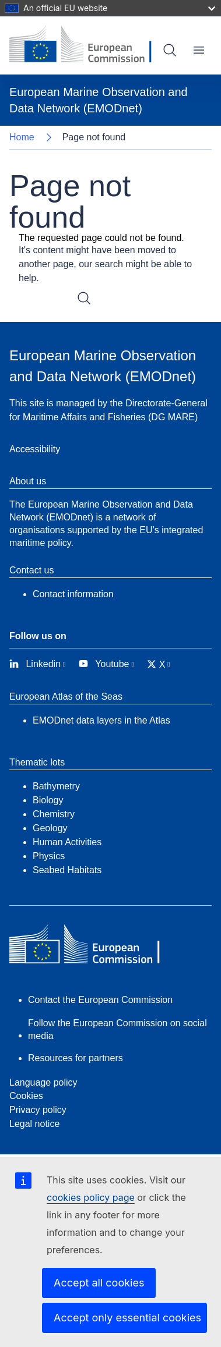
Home (21, 137)
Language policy (43, 1082)
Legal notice (34, 1124)
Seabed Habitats (67, 870)
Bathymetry (56, 786)
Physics (49, 856)
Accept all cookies (99, 1283)
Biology (48, 800)
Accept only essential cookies (127, 1317)
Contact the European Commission (100, 1000)
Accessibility (34, 449)
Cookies (26, 1096)
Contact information (73, 594)
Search (170, 50)
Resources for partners (75, 1058)
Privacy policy (37, 1110)
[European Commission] (89, 45)
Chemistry (54, 814)
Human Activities (67, 842)
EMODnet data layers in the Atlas (101, 720)
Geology (50, 828)
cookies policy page (91, 1197)
